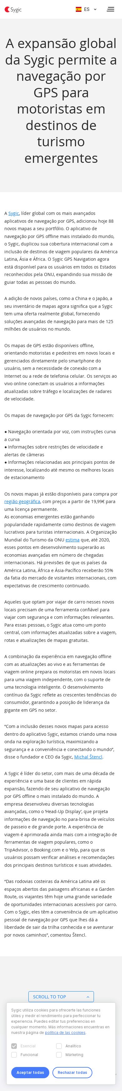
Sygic (13, 213)
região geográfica (22, 501)
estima (73, 540)
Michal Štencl (88, 757)
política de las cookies (65, 1032)
